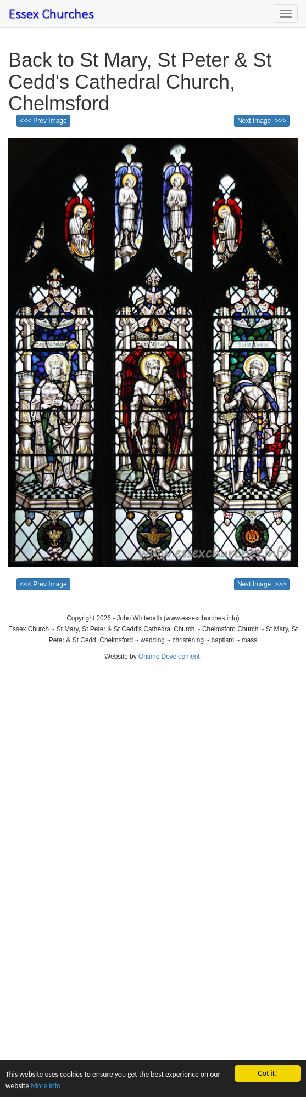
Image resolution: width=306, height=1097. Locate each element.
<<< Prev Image (43, 121)
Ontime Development (169, 656)
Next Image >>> (261, 121)
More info (45, 1086)
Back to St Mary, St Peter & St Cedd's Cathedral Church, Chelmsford (140, 82)
